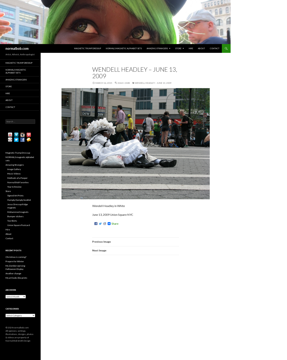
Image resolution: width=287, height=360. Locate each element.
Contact (214, 48)
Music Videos (14, 173)
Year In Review (14, 186)
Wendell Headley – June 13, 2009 (153, 83)
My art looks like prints (16, 277)
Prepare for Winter (14, 261)
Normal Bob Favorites (18, 182)
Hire (191, 48)
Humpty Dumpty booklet (19, 200)
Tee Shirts (12, 220)
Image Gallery (14, 169)
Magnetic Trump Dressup (87, 48)
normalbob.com (17, 48)
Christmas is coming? (15, 257)
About (201, 48)
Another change (13, 273)
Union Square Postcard (18, 225)
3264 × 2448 (124, 83)
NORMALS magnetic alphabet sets (124, 48)
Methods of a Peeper (17, 178)
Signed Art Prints (15, 195)
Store (178, 48)
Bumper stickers (15, 216)
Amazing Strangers (157, 48)
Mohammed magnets (18, 212)
